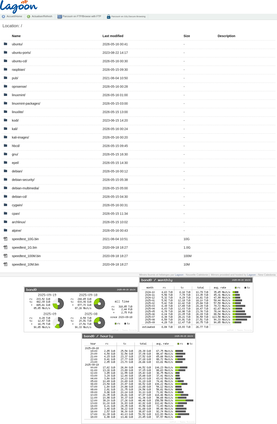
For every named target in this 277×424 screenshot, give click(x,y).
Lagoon (179, 274)
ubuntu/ (17, 44)
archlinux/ (19, 222)
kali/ (15, 129)
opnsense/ (19, 86)
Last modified (112, 36)
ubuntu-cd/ (19, 61)
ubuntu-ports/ (21, 52)
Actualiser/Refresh (42, 16)
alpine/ (16, 230)
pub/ (15, 78)
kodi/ (15, 120)
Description (226, 36)
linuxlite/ (18, 112)
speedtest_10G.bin (25, 239)
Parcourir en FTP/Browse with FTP (81, 16)
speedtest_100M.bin (26, 256)
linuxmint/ (18, 95)
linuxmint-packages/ (26, 103)
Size (186, 36)
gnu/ (15, 154)
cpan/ (16, 213)
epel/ (15, 163)
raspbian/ (18, 69)
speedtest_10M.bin (25, 264)
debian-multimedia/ (25, 188)
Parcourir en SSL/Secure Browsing (128, 16)
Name (16, 36)
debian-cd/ (19, 196)
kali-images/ (20, 137)
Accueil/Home (14, 16)
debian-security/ (23, 180)
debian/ (17, 171)
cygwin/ (17, 205)
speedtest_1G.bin (24, 247)
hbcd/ (16, 146)
